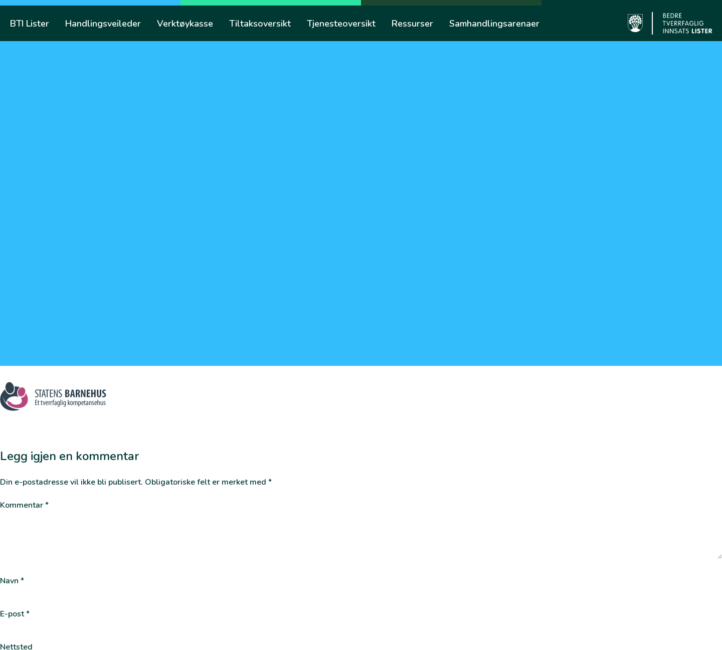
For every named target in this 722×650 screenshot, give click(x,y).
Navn (12, 581)
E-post (15, 614)
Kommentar (24, 505)
